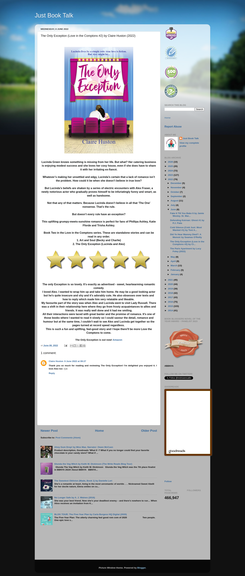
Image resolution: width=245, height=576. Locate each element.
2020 (171, 284)
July (173, 205)
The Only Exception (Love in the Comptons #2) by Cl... (187, 242)
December (176, 183)
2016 (171, 302)
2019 (171, 288)
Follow (168, 481)
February (176, 270)
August (175, 200)
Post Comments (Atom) (68, 437)
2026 (171, 162)
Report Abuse (173, 126)
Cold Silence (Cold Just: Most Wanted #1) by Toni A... (186, 228)
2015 (171, 306)
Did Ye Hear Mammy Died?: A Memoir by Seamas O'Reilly (186, 235)
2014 (171, 310)
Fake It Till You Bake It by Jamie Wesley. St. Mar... (187, 214)
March (174, 265)
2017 (171, 297)
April (173, 261)
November (176, 187)
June (173, 209)
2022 (171, 179)
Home (99, 430)
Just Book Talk (54, 15)
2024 (171, 170)
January (175, 274)
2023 (171, 175)
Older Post (149, 430)
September (177, 196)
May (173, 257)
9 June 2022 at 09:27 (75, 361)
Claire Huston (56, 361)
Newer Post (49, 430)
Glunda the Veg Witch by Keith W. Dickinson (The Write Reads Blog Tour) (93, 464)
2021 (171, 280)
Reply (52, 373)
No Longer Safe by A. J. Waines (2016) (74, 497)
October (175, 192)
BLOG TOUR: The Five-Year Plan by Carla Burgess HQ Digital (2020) (90, 514)
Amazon (117, 340)
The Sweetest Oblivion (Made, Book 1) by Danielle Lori (83, 480)
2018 (171, 293)
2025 (171, 166)
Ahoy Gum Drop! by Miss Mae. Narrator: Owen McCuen (83, 447)
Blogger (141, 568)
